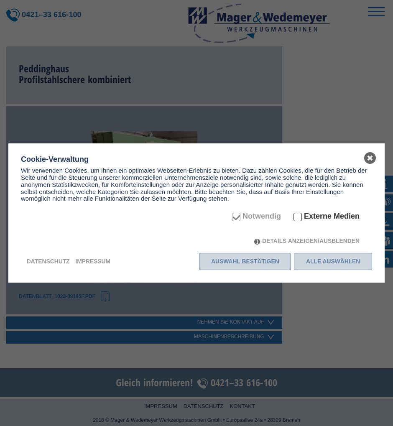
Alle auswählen (333, 261)
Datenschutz (48, 261)
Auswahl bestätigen (245, 261)
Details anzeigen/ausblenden (311, 240)
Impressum (92, 261)
